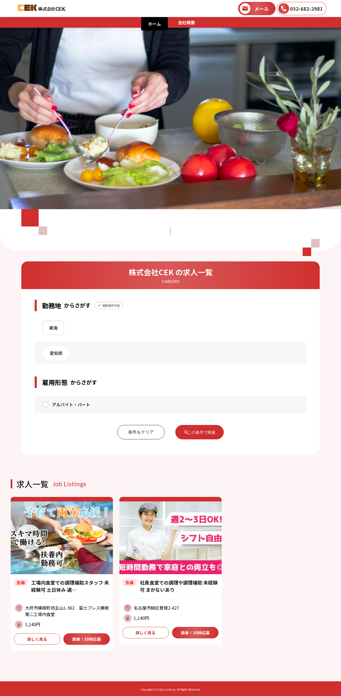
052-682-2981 (306, 8)
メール (261, 8)
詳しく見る (37, 639)
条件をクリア (136, 432)
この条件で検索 (202, 432)
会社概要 (186, 22)
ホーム (154, 24)
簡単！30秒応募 (86, 639)
